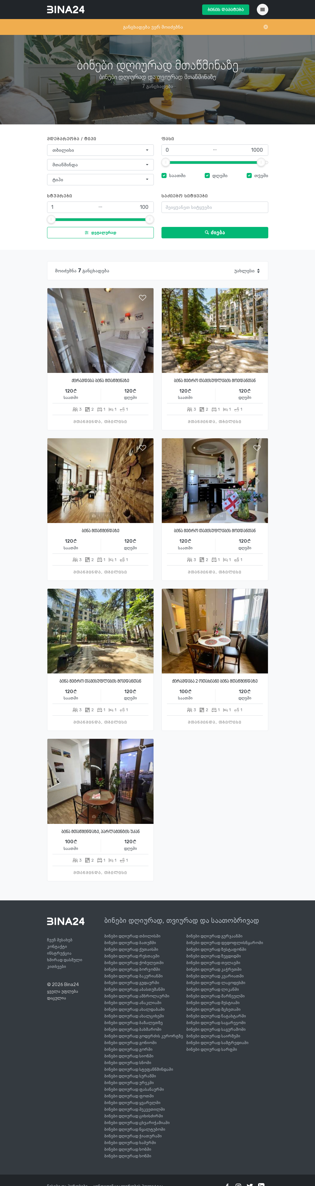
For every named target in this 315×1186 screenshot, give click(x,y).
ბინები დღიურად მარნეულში (215, 996)
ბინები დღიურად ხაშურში (130, 1142)
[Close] (265, 27)
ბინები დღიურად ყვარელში (132, 1102)
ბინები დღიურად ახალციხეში (134, 1016)
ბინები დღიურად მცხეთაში (213, 1009)
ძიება (214, 232)
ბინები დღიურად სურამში (130, 1076)
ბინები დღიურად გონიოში (130, 1042)
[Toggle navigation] (262, 9)
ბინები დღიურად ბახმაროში (132, 1029)
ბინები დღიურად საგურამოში (216, 1029)
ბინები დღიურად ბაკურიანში (133, 976)
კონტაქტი (57, 946)
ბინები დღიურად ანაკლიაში (132, 1002)
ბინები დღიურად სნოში (127, 1062)
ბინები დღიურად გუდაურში (131, 982)
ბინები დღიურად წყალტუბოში (134, 1129)
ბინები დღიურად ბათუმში (130, 942)
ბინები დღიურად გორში (128, 1049)
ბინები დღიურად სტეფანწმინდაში (138, 1069)
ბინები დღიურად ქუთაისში (131, 949)
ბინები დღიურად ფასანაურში (134, 1089)
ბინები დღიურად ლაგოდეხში (215, 982)
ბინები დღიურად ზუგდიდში (213, 956)
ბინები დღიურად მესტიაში (213, 1002)
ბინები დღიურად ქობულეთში (134, 962)
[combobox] (100, 150)
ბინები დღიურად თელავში (213, 962)
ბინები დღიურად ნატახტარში (216, 1016)
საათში (177, 175)
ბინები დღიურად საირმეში (213, 1036)
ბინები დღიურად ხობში (127, 1149)
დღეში (220, 175)
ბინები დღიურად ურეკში (129, 1082)
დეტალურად (99, 232)
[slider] (165, 162)
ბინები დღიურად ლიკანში (212, 989)
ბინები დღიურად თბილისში (132, 936)
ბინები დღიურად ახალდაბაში (134, 1009)
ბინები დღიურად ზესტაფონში (216, 949)
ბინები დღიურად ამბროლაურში (136, 996)
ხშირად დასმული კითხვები (64, 963)
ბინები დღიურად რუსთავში (132, 956)
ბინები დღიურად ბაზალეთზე (133, 1022)
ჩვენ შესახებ (59, 940)
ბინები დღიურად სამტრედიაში (217, 1042)
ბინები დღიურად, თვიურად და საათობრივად (181, 920)
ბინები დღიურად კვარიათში (215, 976)
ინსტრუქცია (59, 953)
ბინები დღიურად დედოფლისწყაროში (224, 942)
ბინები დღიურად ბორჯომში (132, 969)
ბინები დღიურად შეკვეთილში (134, 1109)
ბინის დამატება (226, 10)
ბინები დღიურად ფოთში (129, 1096)
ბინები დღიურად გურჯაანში (214, 936)
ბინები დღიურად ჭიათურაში (133, 1136)
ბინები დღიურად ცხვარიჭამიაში (137, 1122)
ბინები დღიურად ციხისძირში (133, 1116)
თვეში (261, 175)
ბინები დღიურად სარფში (211, 1049)
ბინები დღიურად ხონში (127, 1156)
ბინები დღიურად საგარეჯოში (216, 1022)
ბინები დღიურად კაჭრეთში (214, 969)
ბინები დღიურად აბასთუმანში (134, 989)
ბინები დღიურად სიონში (129, 1056)
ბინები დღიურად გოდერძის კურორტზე (143, 1036)
